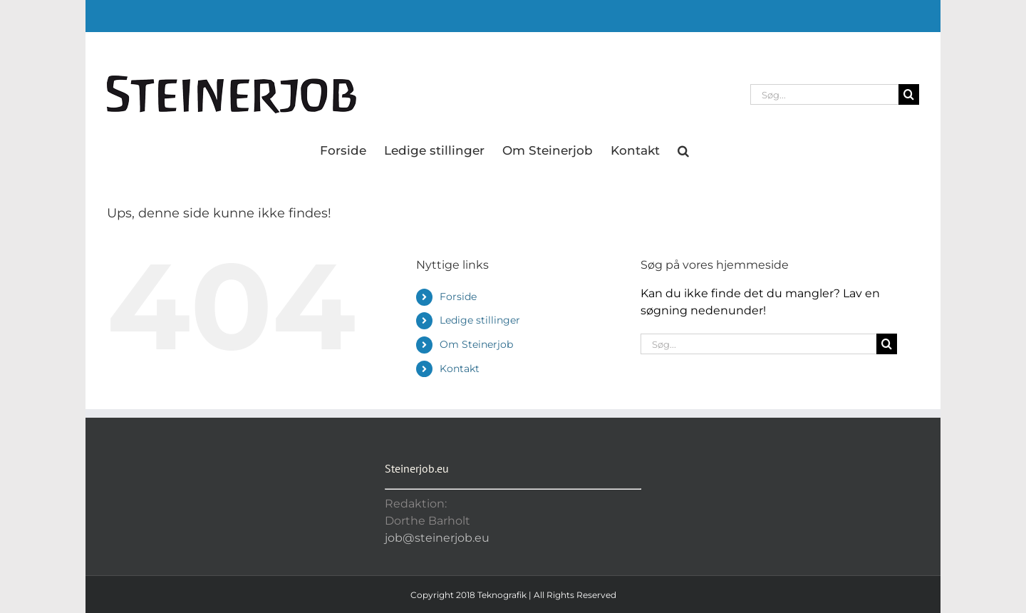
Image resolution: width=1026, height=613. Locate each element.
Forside (458, 296)
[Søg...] (824, 94)
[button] (683, 149)
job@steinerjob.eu (437, 538)
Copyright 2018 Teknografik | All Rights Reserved (513, 594)
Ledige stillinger (480, 320)
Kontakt (460, 368)
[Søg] (908, 94)
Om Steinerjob (476, 344)
